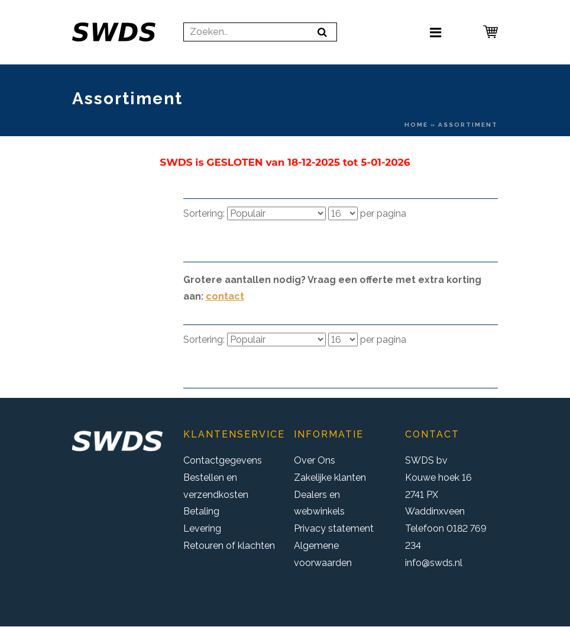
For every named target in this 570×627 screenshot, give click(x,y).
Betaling (201, 511)
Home (416, 124)
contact (225, 296)
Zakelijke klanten (330, 477)
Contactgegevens (222, 460)
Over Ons (314, 460)
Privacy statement (334, 528)
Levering (202, 528)
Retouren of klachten (229, 545)
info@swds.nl (433, 562)
